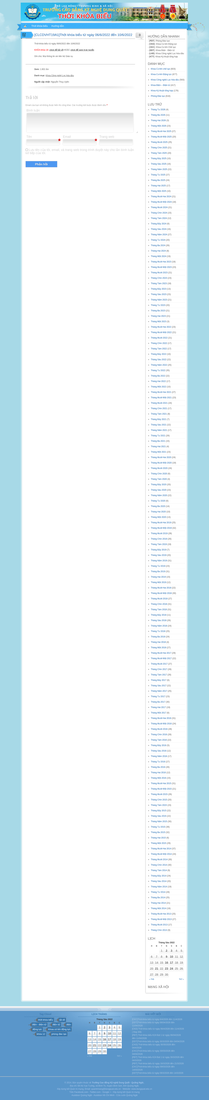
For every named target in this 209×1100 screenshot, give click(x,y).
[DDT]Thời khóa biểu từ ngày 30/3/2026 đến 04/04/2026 (158, 1041)
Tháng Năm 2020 (159, 495)
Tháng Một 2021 (158, 452)
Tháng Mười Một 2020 (161, 463)
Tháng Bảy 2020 (158, 484)
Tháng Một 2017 (158, 713)
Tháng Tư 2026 (158, 109)
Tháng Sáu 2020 (159, 490)
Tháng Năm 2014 (159, 886)
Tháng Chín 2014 (159, 865)
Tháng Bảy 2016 (158, 745)
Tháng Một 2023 (158, 321)
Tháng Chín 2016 (159, 734)
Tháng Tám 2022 (159, 348)
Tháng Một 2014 (158, 908)
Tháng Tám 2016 (159, 740)
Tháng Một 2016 (158, 778)
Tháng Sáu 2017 (159, 685)
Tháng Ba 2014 (158, 897)
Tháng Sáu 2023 (159, 294)
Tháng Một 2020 (158, 517)
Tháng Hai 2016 (158, 772)
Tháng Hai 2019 (158, 577)
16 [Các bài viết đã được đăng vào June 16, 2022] (166, 962)
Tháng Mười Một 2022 (161, 332)
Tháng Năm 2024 (159, 234)
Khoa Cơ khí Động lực (161, 74)
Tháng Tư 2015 (158, 827)
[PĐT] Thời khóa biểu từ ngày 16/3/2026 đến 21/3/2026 (158, 1063)
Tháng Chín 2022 (159, 343)
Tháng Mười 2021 (159, 403)
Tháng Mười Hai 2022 (161, 327)
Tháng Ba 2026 (158, 115)
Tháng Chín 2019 (159, 539)
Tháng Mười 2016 (159, 729)
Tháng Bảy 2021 (158, 419)
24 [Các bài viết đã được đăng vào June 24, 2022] (171, 968)
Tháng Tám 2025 (159, 153)
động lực (37, 1029)
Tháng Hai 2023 (158, 316)
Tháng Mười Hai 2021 (161, 392)
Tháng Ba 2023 (158, 310)
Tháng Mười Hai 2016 (161, 718)
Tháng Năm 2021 (159, 430)
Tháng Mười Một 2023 (161, 267)
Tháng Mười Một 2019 (161, 528)
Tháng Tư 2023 (158, 305)
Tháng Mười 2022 (159, 338)
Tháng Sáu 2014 (159, 881)
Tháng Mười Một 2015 (161, 789)
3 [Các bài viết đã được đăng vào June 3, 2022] (171, 950)
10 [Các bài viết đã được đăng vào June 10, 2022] (171, 956)
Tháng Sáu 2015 (159, 816)
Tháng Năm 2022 (159, 365)
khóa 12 (41, 1034)
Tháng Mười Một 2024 (161, 202)
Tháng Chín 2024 (159, 213)
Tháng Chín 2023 (159, 278)
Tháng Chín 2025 (159, 147)
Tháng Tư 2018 (158, 631)
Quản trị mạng (133, 1092)
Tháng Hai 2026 (158, 120)
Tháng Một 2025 (158, 191)
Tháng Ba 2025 (158, 180)
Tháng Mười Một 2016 (161, 723)
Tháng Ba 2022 (158, 376)
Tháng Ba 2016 (158, 767)
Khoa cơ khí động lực (59, 1029)
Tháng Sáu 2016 (159, 751)
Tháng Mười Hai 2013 (161, 914)
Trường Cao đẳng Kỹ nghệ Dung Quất (111, 1082)
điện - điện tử (39, 1024)
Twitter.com (95, 1092)
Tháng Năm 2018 (159, 626)
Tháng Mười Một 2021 (161, 397)
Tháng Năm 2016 (159, 756)
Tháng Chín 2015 (159, 799)
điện (68, 1024)
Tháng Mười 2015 (159, 794)
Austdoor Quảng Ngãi (82, 1095)
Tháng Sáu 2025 (159, 164)
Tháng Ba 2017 (158, 702)
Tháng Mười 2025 (159, 142)
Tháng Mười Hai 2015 (161, 783)
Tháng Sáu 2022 (159, 359)
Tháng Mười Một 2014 (161, 854)
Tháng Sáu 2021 (159, 425)
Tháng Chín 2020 (159, 473)
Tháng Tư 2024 (158, 240)
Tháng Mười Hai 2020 (161, 457)
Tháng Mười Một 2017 (161, 658)
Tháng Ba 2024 (158, 245)
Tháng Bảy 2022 (158, 354)
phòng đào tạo (58, 1034)
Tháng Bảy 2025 (158, 158)
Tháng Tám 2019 (159, 544)
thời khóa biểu (45, 1019)
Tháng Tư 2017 (158, 696)
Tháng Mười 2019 (159, 533)
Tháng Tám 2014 (159, 870)
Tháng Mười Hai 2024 (161, 196)
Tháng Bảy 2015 (158, 810)
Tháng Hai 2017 (158, 707)
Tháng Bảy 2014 (158, 876)
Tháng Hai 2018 (158, 642)
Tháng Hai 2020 (158, 511)
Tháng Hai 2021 (158, 446)
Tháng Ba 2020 (158, 506)
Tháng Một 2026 (158, 126)
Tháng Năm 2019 (159, 560)
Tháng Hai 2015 (158, 838)
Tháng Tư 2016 (158, 761)
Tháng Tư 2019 (158, 566)
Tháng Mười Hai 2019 (161, 522)
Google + (106, 1092)
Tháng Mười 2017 (159, 664)
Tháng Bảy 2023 (158, 289)
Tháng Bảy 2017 (158, 680)
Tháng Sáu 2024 (159, 229)
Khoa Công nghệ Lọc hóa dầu (60, 75)
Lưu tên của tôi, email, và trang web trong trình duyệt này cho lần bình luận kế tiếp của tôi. (80, 151)
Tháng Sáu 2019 (159, 555)
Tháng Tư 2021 (158, 435)
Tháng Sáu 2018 (159, 620)
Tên (29, 136)
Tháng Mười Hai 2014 (161, 848)
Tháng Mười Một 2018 (161, 593)
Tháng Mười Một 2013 (161, 919)
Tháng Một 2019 (158, 582)
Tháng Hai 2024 (158, 251)
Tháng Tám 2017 (159, 674)
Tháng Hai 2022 (158, 381)
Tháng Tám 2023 (159, 283)
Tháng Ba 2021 (158, 441)
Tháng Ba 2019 (158, 571)
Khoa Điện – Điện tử (160, 85)
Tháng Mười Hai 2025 (161, 131)
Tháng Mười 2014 (159, 859)
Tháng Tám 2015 (159, 805)
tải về (62, 1019)
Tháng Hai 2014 (158, 903)
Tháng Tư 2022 (158, 370)
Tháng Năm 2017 (159, 691)
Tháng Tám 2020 (159, 479)
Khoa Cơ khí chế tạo (160, 69)
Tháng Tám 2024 (159, 218)
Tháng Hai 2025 (158, 185)
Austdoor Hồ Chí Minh (104, 1095)
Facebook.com (81, 1092)
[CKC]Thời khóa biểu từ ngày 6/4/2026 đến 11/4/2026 (157, 1019)
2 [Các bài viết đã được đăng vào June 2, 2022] (166, 950)
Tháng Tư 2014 (158, 892)
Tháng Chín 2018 (159, 604)
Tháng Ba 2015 (158, 832)
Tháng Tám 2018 (159, 609)
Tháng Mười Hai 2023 (161, 261)
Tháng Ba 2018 (158, 636)
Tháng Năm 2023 (159, 300)
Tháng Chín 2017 (159, 669)
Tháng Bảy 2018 (158, 615)
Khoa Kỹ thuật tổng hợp (162, 90)
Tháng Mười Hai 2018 (161, 588)
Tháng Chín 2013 (159, 930)
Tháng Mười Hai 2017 (161, 653)
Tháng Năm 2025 (159, 169)
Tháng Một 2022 (158, 386)
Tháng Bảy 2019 (158, 550)
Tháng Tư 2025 (158, 175)
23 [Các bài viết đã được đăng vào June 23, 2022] (166, 968)
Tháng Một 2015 (158, 843)
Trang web (106, 136)
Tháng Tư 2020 (158, 501)
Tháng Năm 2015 (159, 821)
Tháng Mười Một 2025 (161, 137)
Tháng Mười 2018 (159, 598)
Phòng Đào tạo (158, 96)
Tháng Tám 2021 (159, 414)
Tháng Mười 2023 (159, 272)
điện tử (56, 1024)
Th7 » (181, 979)
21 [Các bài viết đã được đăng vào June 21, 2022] (156, 968)
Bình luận (33, 110)
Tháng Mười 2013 (159, 924)
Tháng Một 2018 (158, 647)
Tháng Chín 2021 (159, 408)
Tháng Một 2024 (158, 256)
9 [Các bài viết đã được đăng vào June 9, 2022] (166, 956)
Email (67, 136)
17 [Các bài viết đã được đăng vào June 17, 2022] (171, 962)
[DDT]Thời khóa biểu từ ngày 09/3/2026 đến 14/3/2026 (157, 1073)
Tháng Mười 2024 (159, 207)
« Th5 (151, 979)
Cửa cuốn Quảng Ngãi (127, 1095)
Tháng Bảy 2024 (158, 223)
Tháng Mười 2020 (159, 468)
